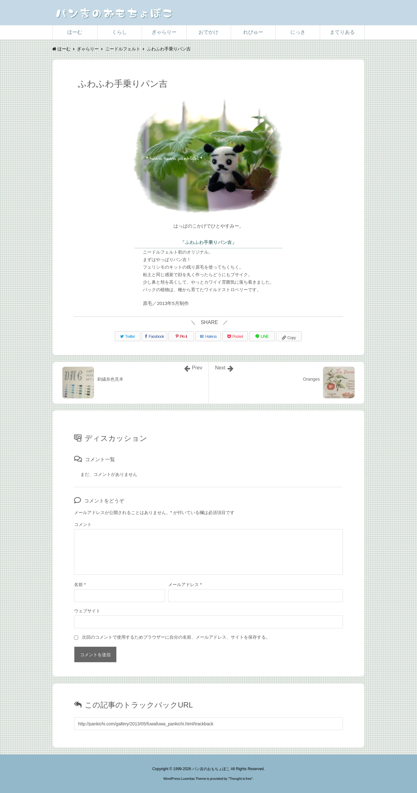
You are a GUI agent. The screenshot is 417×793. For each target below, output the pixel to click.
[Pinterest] (181, 336)
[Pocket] (235, 336)
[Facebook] (154, 336)
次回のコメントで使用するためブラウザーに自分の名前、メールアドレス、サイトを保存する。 (176, 637)
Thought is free (240, 778)
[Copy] (289, 336)
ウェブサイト (87, 610)
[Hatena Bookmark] (208, 336)
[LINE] (262, 336)
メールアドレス (185, 584)
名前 (80, 584)
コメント (83, 524)
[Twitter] (127, 336)
